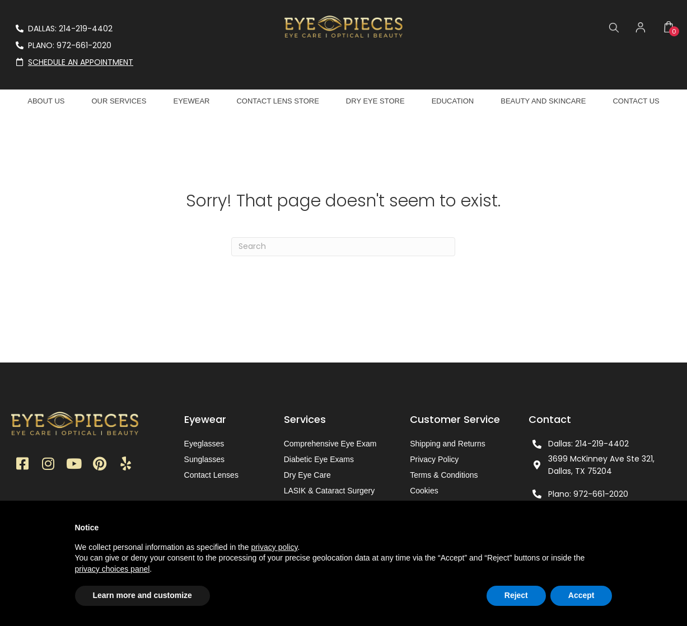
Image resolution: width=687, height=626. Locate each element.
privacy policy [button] (274, 547)
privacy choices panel (112, 568)
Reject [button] (516, 595)
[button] (22, 465)
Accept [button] (581, 595)
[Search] (343, 246)
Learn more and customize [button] (142, 595)
